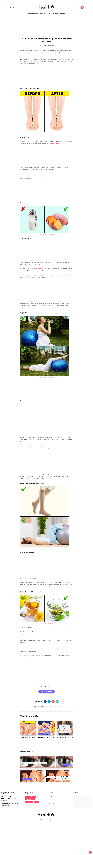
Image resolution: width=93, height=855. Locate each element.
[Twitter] (14, 7)
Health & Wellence (33, 13)
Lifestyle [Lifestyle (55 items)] (37, 801)
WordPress (50, 820)
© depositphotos (46, 133)
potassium (22, 307)
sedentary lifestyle (54, 143)
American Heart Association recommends (33, 268)
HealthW (46, 7)
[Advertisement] (40, 24)
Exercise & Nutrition (44, 13)
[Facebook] (10, 7)
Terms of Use (52, 806)
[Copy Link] (46, 706)
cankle (35, 50)
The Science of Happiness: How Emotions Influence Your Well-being (65, 739)
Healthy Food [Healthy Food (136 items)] (29, 801)
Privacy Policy (52, 803)
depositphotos (35, 662)
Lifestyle (62, 13)
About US (51, 796)
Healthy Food (55, 13)
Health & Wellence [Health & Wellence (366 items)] (30, 799)
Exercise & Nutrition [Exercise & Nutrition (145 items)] (30, 796)
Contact (51, 800)
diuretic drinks (43, 649)
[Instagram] (17, 7)
